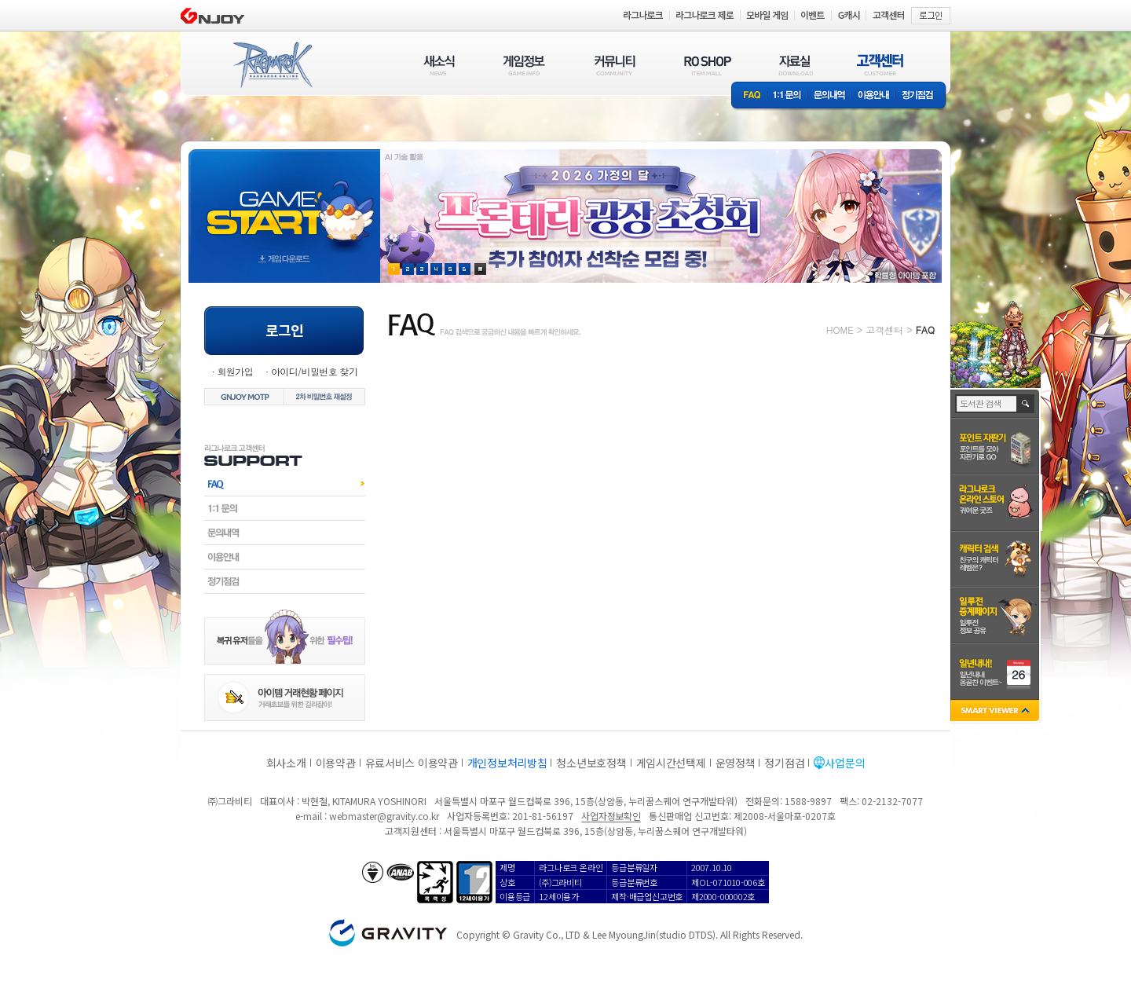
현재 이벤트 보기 (480, 269)
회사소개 (286, 763)
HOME (840, 329)
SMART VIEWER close (996, 712)
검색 (1026, 403)
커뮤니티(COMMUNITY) (615, 64)
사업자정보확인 (610, 815)
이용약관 (336, 763)
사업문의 (845, 763)
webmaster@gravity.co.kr (384, 815)
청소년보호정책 (591, 763)
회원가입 (235, 371)
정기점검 (921, 96)
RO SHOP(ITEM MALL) (708, 64)
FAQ (749, 96)
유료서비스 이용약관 (411, 763)
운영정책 (736, 763)
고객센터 (884, 329)
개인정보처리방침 (507, 763)
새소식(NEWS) (439, 64)
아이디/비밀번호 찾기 (314, 371)
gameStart (284, 201)
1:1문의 (787, 96)
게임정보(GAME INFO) (524, 64)
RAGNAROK (271, 65)
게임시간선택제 (671, 763)
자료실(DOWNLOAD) (795, 64)
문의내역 (829, 96)
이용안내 (873, 96)
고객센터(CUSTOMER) (880, 64)
